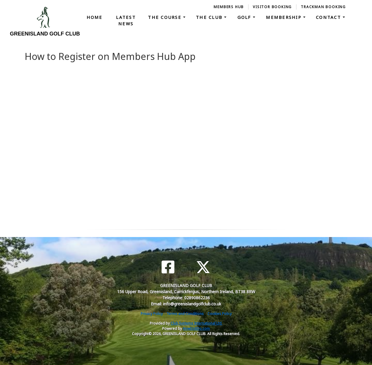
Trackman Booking (323, 6)
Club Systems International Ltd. (196, 323)
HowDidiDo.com (196, 328)
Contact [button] (329, 17)
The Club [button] (210, 17)
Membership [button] (284, 17)
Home (95, 17)
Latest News (126, 20)
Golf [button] (245, 17)
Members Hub (229, 6)
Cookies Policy (220, 313)
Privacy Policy (152, 313)
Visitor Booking (272, 6)
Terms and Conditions (185, 313)
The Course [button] (165, 17)
